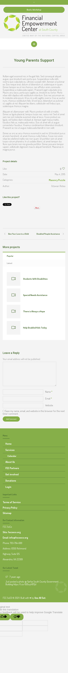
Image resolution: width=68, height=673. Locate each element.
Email (48, 398)
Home (8, 443)
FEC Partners (12, 468)
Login (8, 486)
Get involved (12, 474)
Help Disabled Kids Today (35, 327)
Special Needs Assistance (35, 295)
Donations (10, 480)
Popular (10, 256)
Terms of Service (12, 502)
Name (48, 391)
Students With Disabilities (35, 278)
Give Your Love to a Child (18, 234)
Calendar (11, 456)
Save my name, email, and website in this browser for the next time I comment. (34, 412)
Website (49, 405)
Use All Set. (40, 597)
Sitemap (7, 513)
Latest (9, 263)
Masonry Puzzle (57, 180)
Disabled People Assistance (48, 234)
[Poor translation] (16, 617)
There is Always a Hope (34, 311)
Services (10, 449)
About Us (10, 461)
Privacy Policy (10, 507)
